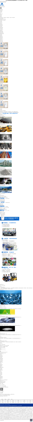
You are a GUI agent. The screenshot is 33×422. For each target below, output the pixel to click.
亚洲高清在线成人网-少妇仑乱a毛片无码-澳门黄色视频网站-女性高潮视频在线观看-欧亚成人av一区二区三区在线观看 (11, 405)
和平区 (24, 400)
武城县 (1, 420)
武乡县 (7, 402)
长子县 (18, 401)
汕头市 (30, 401)
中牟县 (2, 402)
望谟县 (7, 401)
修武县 (13, 401)
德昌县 (13, 402)
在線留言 (4, 399)
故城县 (18, 400)
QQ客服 (11, 399)
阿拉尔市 (24, 401)
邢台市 (13, 400)
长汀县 (18, 402)
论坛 (24, 402)
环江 (2, 401)
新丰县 (2, 400)
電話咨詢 (1, 399)
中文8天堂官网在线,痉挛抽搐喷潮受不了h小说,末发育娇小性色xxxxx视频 (16, 0)
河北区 (30, 400)
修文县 (30, 402)
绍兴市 (3, 420)
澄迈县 (7, 400)
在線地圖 (8, 399)
